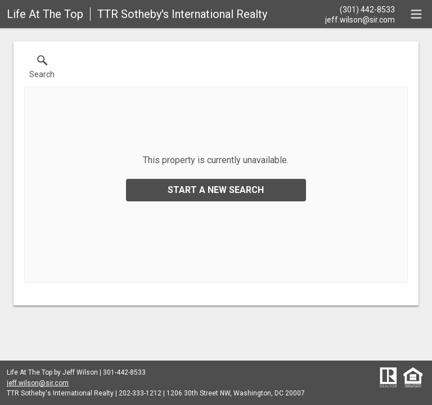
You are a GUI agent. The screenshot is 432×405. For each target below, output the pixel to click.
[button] (42, 69)
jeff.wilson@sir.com (38, 383)
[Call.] (360, 9)
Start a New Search (216, 189)
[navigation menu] (416, 14)
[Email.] (360, 19)
